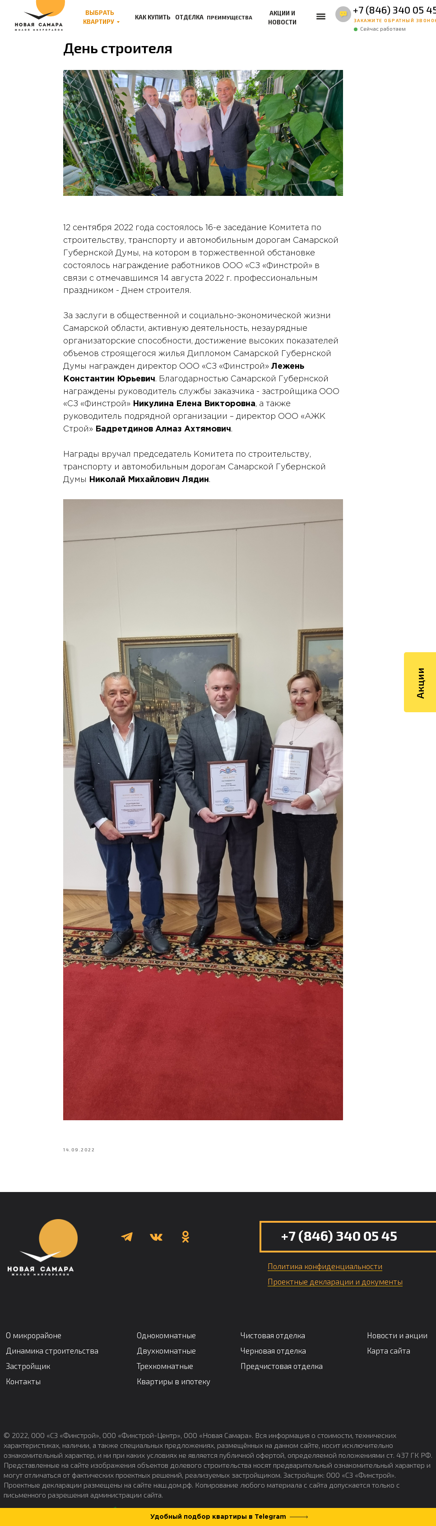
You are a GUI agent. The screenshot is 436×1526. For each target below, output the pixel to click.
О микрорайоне (33, 1319)
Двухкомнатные (166, 1334)
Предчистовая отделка (282, 1349)
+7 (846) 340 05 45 (339, 1219)
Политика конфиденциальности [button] (325, 1250)
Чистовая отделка (273, 1319)
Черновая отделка (273, 1334)
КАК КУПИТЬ (153, 17)
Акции (420, 691)
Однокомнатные (166, 1319)
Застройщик (28, 1349)
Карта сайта (388, 1334)
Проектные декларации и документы (335, 1265)
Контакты (23, 1365)
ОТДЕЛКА (189, 17)
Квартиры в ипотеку (173, 1365)
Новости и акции (397, 1319)
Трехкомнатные (165, 1349)
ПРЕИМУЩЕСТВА (229, 17)
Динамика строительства (52, 1334)
